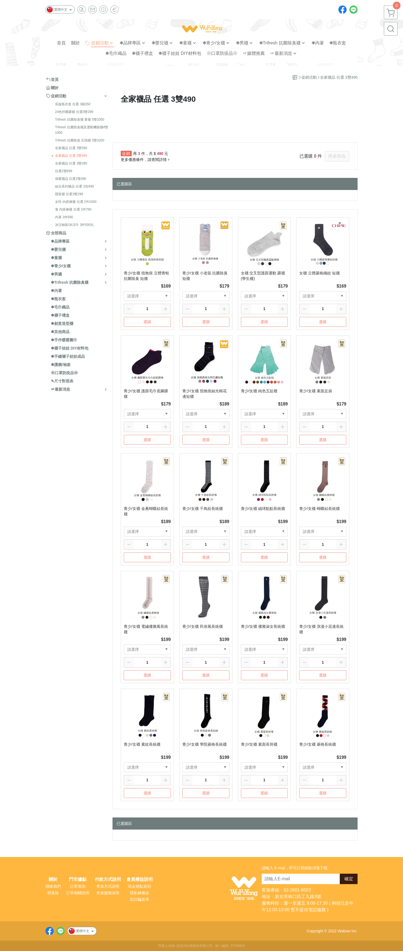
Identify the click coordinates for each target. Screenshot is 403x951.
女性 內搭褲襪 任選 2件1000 (75, 202)
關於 (53, 879)
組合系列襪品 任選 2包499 (74, 186)
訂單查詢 (77, 886)
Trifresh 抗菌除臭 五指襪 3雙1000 (79, 140)
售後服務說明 (107, 893)
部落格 (53, 893)
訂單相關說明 (77, 893)
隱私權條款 (139, 893)
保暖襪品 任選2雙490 (70, 179)
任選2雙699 (63, 171)
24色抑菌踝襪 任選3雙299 (74, 112)
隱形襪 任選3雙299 (69, 194)
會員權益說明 (139, 879)
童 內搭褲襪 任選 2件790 (73, 209)
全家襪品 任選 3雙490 (71, 156)
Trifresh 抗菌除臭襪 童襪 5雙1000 (79, 119)
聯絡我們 (53, 886)
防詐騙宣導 (139, 899)
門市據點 (78, 879)
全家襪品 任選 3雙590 (71, 148)
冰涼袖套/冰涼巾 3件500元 (74, 225)
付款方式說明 (108, 879)
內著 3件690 (64, 217)
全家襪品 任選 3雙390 (71, 163)
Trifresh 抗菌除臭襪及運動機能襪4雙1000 (81, 130)
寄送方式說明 (107, 886)
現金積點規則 (139, 886)
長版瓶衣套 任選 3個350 (72, 104)
